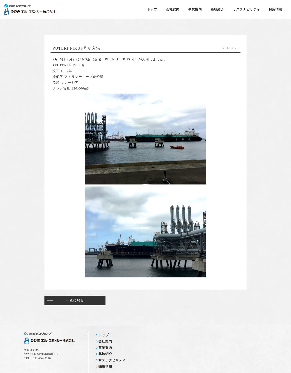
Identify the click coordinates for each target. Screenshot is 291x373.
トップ (152, 9)
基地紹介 (217, 9)
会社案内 (172, 9)
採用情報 (275, 9)
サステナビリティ (246, 9)
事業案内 (195, 9)
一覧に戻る (75, 300)
